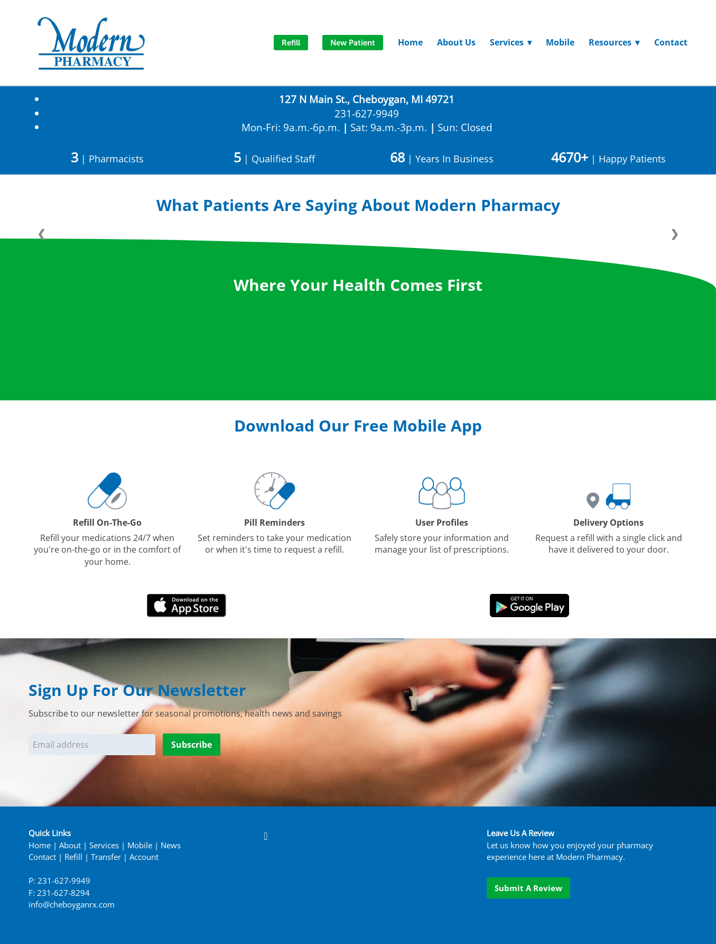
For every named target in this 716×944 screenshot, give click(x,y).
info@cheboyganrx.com (72, 904)
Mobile (560, 42)
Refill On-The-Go (107, 522)
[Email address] (92, 744)
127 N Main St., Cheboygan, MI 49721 (366, 99)
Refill (291, 42)
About (70, 845)
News (171, 845)
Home (410, 42)
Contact (670, 42)
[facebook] (266, 836)
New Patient (352, 42)
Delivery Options (608, 522)
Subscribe (191, 744)
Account (144, 857)
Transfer (106, 857)
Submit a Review (528, 888)
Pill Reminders (274, 522)
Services (104, 845)
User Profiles (441, 522)
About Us (456, 42)
